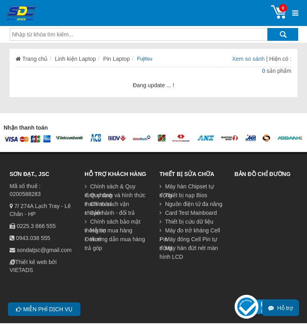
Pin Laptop (116, 59)
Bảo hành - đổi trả (110, 213)
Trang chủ (32, 59)
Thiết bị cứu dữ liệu (186, 221)
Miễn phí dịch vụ (44, 309)
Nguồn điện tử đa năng (190, 204)
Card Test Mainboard (188, 213)
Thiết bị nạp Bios (183, 195)
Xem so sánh (249, 59)
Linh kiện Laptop (75, 59)
